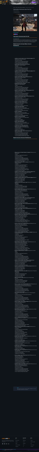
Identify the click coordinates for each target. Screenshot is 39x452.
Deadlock (24, 443)
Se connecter (33, 2)
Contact (32, 440)
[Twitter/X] (8, 444)
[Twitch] (6, 444)
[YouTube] (2, 444)
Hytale (16, 443)
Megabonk (17, 446)
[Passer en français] (37, 2)
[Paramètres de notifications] (3, 1)
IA (23, 446)
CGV (31, 443)
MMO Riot (24, 440)
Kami (18, 387)
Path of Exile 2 (17, 440)
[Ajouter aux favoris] (16, 12)
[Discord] (4, 444)
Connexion (32, 446)
